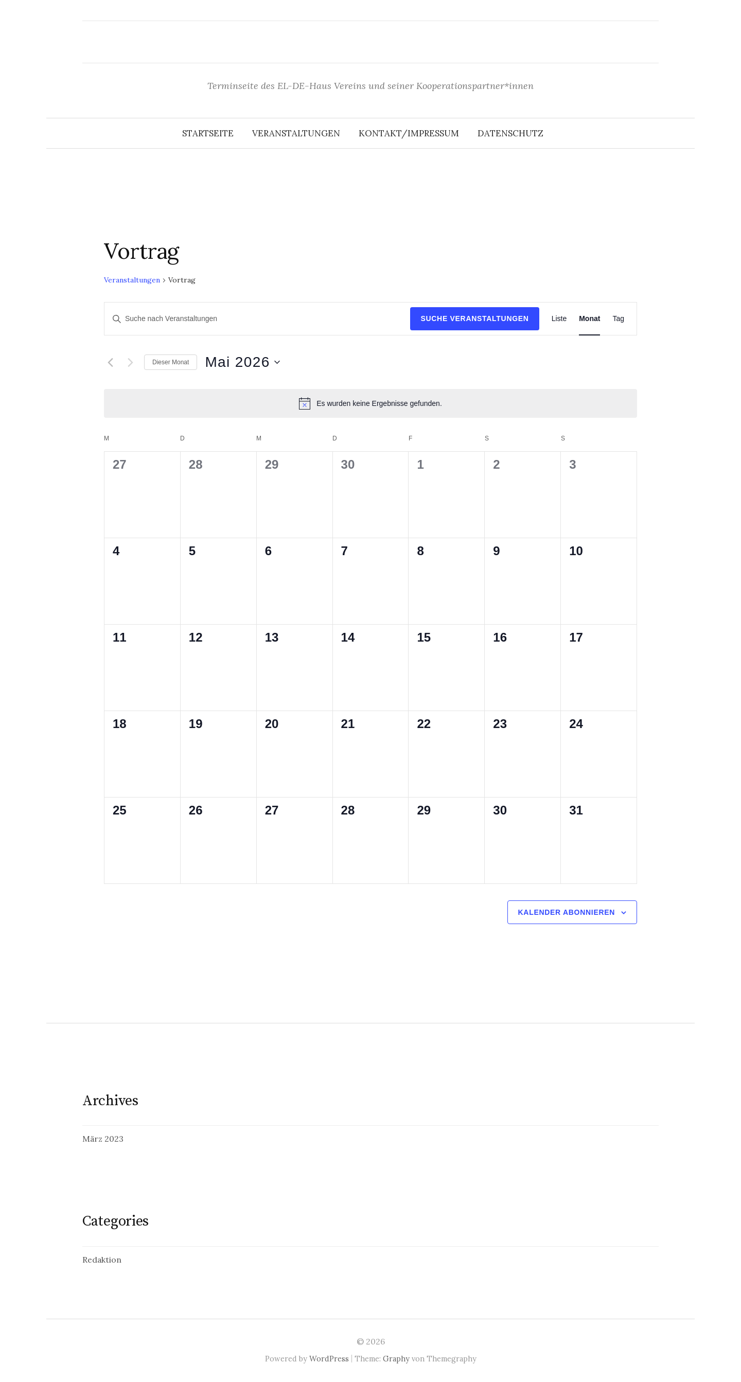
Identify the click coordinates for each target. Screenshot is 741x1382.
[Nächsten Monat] (130, 362)
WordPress (329, 1358)
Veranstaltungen (296, 133)
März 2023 (102, 1138)
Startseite (208, 133)
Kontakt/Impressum (409, 133)
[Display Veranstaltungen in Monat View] (589, 319)
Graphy (396, 1358)
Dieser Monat (170, 362)
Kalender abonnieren (566, 912)
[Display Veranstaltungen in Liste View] (559, 319)
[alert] (370, 403)
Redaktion (101, 1259)
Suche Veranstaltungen (474, 318)
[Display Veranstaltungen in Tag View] (618, 319)
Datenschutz (510, 133)
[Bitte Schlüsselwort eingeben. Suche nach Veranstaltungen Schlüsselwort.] (257, 319)
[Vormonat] (110, 362)
